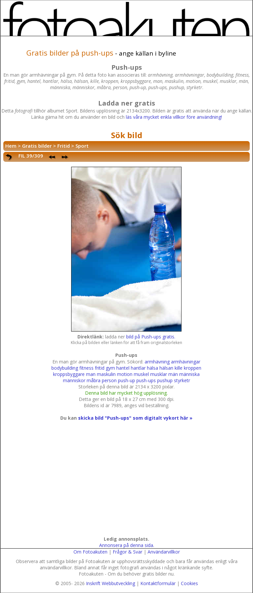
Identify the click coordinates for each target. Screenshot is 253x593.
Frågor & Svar (127, 552)
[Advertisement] (125, 485)
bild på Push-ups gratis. (150, 337)
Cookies (189, 583)
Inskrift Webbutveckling (110, 583)
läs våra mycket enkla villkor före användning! (174, 117)
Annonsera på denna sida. (126, 545)
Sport (82, 145)
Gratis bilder (37, 145)
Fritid (63, 145)
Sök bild (126, 135)
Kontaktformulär (158, 583)
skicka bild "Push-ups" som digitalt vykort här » (135, 418)
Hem (10, 145)
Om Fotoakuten (90, 552)
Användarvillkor (164, 552)
